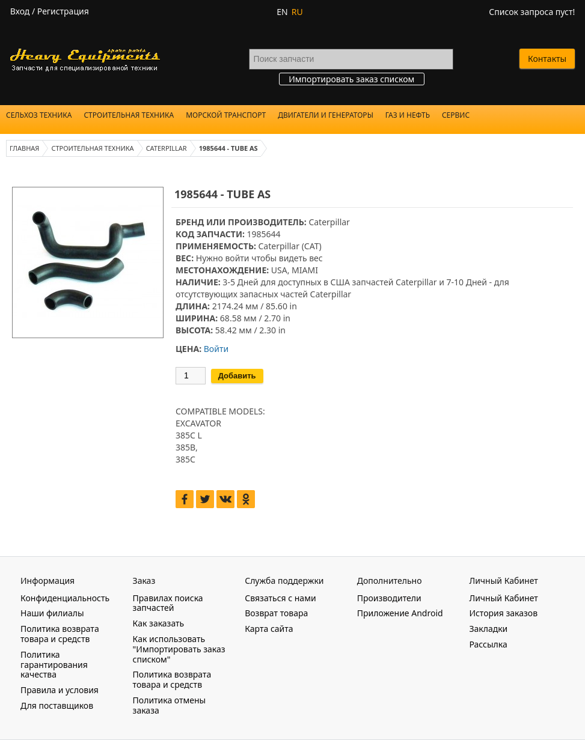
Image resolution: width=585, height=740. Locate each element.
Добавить (237, 375)
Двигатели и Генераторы (325, 115)
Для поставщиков (56, 705)
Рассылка (488, 644)
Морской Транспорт (226, 115)
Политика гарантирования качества (54, 665)
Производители (389, 598)
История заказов (503, 613)
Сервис (456, 115)
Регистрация (63, 11)
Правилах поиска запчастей (168, 603)
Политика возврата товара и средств (59, 633)
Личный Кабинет (503, 598)
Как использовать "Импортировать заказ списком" (179, 649)
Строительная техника (129, 115)
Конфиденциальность (64, 598)
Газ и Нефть (407, 115)
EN (282, 11)
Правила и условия (59, 690)
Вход (20, 11)
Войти (216, 348)
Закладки (488, 628)
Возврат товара (276, 613)
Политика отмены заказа (169, 705)
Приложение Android (400, 613)
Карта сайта (269, 628)
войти (237, 258)
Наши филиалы (52, 613)
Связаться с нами (280, 598)
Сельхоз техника (39, 115)
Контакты (547, 58)
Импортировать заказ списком (351, 79)
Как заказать (159, 623)
